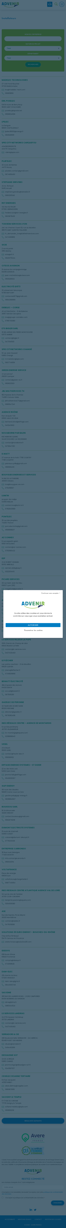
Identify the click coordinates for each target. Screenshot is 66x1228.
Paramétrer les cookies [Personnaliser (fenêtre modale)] (33, 630)
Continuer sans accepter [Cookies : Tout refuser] (50, 593)
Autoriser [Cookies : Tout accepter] (33, 625)
